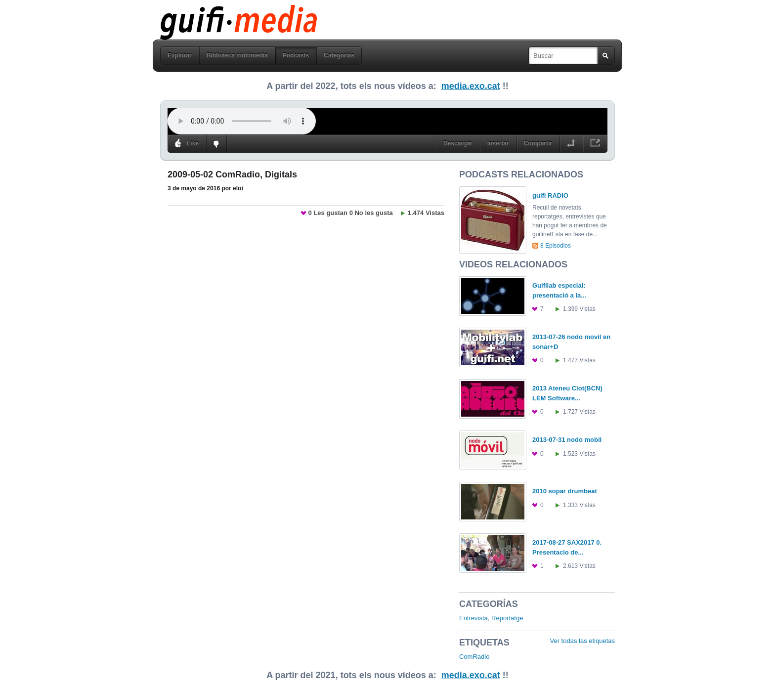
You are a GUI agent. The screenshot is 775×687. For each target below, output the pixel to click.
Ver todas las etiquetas (582, 640)
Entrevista (473, 618)
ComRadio (474, 656)
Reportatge (507, 618)
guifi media (213, 12)
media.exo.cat (470, 86)
